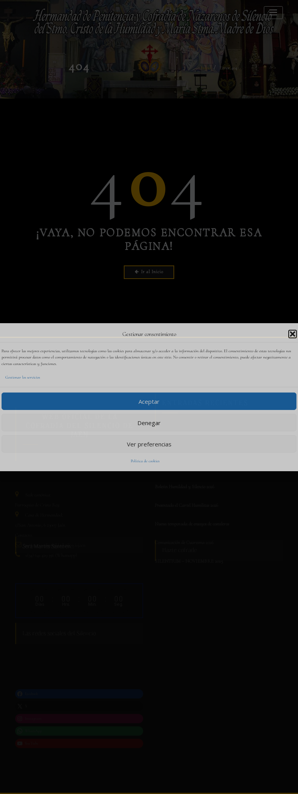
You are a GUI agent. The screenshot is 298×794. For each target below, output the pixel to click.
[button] (292, 334)
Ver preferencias (149, 444)
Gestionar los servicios (22, 377)
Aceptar (149, 401)
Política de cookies (145, 460)
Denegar (149, 422)
